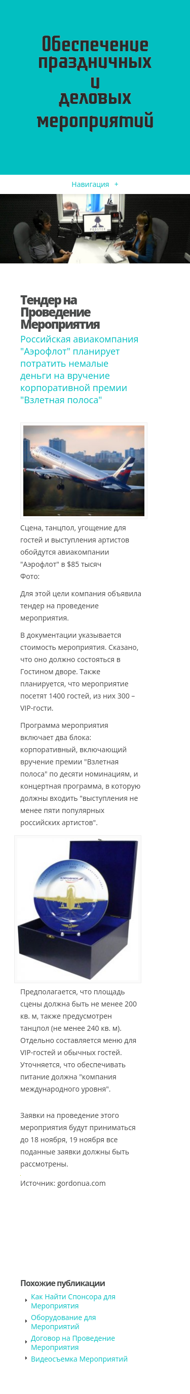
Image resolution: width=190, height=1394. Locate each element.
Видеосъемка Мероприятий (79, 1359)
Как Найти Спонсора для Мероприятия (73, 1301)
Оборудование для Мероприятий (63, 1321)
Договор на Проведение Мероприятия (73, 1342)
